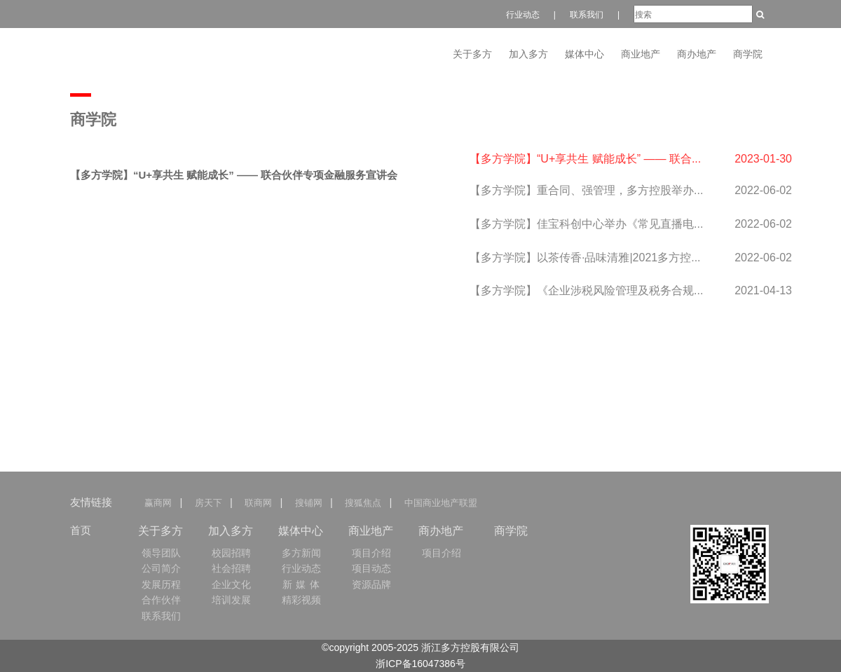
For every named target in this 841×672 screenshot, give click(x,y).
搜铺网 (308, 503)
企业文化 (231, 584)
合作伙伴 (161, 599)
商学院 (748, 54)
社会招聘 (231, 568)
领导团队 (161, 552)
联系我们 (586, 15)
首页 (80, 530)
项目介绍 (371, 552)
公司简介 (161, 568)
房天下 (207, 503)
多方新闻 (301, 552)
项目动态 (371, 568)
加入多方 (528, 54)
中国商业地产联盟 (440, 503)
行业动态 (523, 15)
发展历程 (161, 584)
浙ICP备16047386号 (420, 663)
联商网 (258, 503)
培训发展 (231, 599)
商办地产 (696, 54)
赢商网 (160, 503)
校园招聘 (231, 552)
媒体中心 (584, 54)
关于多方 (472, 54)
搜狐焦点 (363, 503)
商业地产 (640, 54)
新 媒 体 (301, 584)
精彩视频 (301, 599)
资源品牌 (371, 584)
